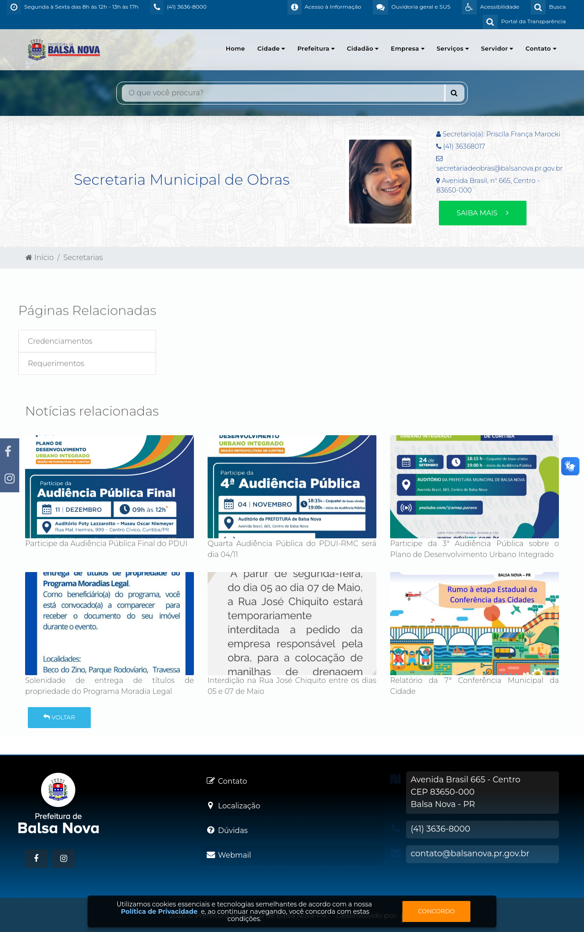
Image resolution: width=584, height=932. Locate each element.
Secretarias (83, 257)
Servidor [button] (497, 48)
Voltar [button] (59, 717)
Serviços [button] (453, 48)
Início (40, 257)
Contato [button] (541, 48)
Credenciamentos (60, 352)
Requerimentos (56, 374)
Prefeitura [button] (316, 48)
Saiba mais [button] (483, 212)
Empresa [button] (407, 48)
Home (235, 48)
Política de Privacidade (159, 911)
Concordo (436, 911)
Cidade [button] (271, 48)
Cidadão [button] (362, 48)
